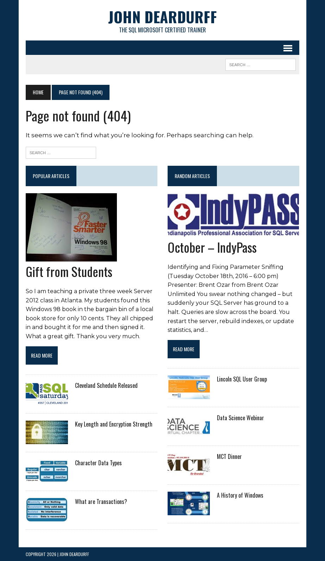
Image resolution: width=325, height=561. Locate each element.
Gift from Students (69, 271)
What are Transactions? (101, 501)
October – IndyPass (212, 247)
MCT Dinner (229, 456)
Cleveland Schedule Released (106, 385)
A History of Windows (240, 495)
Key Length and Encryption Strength (113, 424)
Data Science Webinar (240, 418)
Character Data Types (98, 463)
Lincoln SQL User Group (242, 379)
